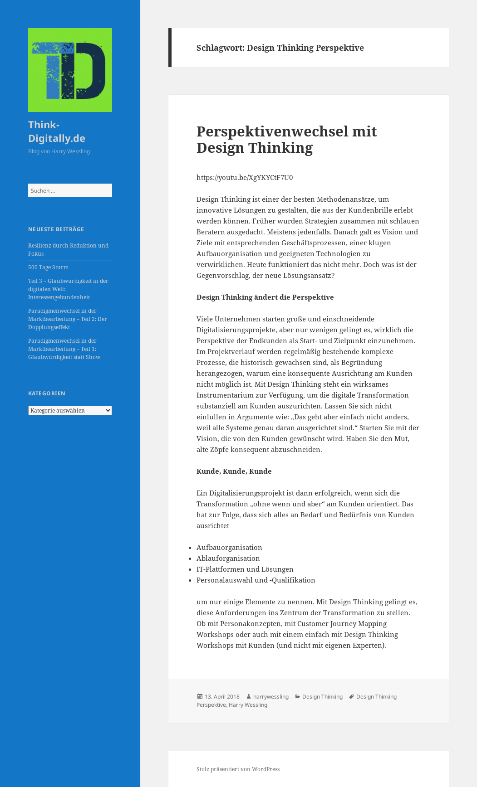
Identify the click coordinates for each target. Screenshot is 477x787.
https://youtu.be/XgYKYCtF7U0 (245, 177)
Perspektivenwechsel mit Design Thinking (287, 139)
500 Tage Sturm (48, 267)
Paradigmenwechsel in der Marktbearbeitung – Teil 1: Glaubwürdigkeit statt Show (64, 349)
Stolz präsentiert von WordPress (238, 769)
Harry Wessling (248, 705)
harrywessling (271, 696)
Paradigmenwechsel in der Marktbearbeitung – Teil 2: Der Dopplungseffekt (67, 319)
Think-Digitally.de (56, 131)
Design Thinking (322, 696)
